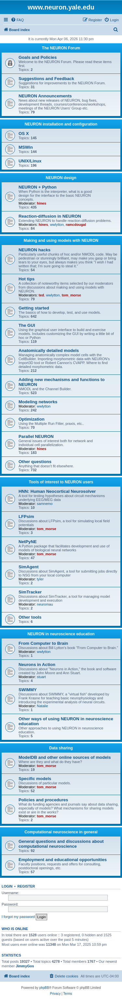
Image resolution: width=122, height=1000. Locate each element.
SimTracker (30, 592)
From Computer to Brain (43, 643)
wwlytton (57, 224)
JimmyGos (25, 966)
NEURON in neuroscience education (61, 634)
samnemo (44, 504)
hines (41, 203)
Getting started (34, 308)
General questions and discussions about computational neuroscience (61, 844)
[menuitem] (17, 20)
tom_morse (71, 295)
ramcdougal (76, 224)
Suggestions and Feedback (46, 78)
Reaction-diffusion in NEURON (50, 216)
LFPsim (26, 516)
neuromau (45, 604)
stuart (41, 677)
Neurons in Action (37, 664)
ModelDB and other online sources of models (65, 757)
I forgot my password (18, 917)
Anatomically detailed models (49, 350)
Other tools (30, 617)
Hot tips (26, 278)
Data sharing (61, 748)
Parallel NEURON (36, 436)
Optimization (32, 419)
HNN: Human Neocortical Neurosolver (57, 491)
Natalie (42, 706)
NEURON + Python (38, 187)
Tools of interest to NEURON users (61, 482)
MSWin (26, 147)
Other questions (35, 461)
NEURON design (61, 177)
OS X (24, 133)
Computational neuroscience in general (61, 832)
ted (41, 295)
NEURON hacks (34, 249)
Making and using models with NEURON (61, 240)
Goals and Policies (38, 57)
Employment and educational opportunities (63, 859)
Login (7, 886)
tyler (40, 579)
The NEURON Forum (61, 48)
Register (26, 886)
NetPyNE (28, 541)
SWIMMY (28, 689)
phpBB (44, 988)
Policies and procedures (43, 799)
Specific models (35, 778)
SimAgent (29, 566)
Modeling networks (38, 401)
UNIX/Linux (30, 160)
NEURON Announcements (45, 95)
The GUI (27, 325)
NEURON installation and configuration (61, 124)
